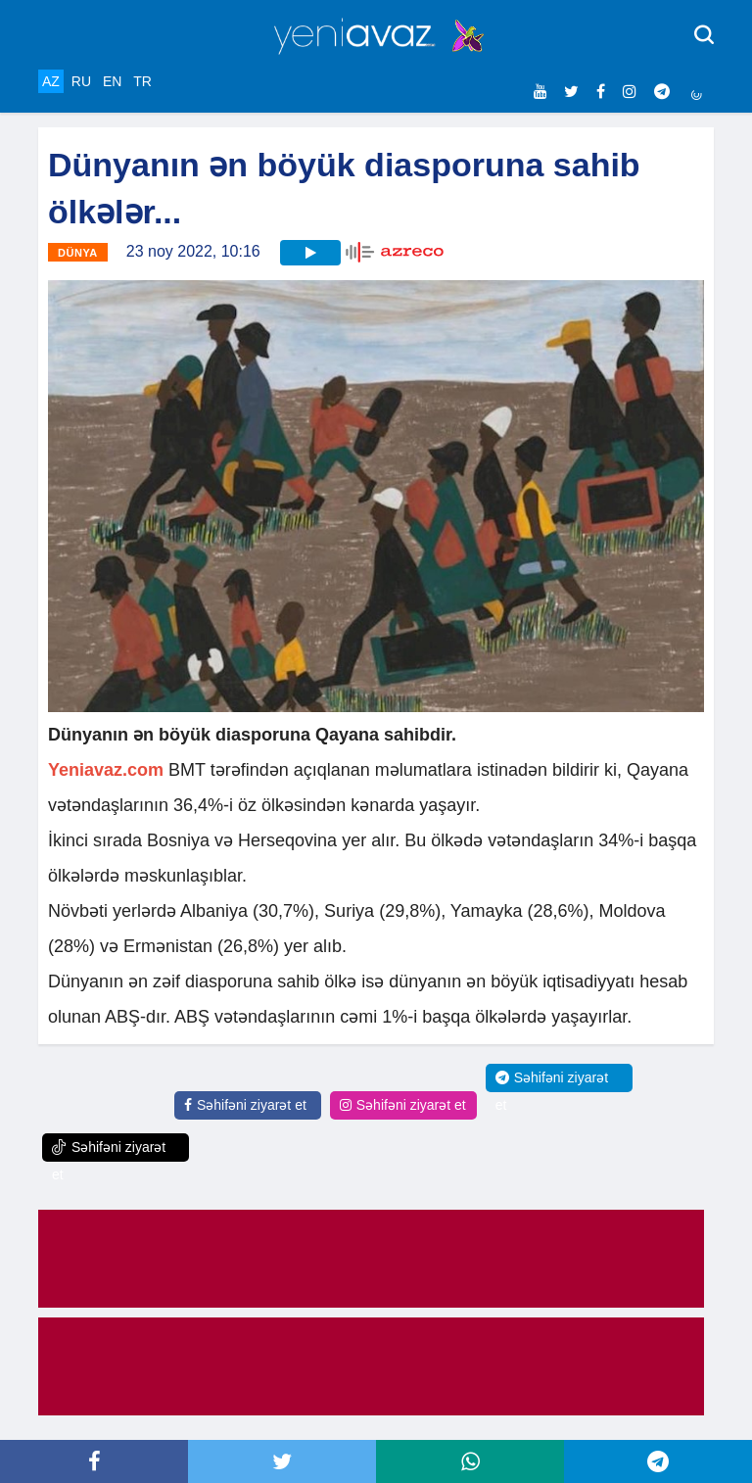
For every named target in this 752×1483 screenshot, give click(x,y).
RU (81, 81)
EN (112, 81)
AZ (51, 81)
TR (142, 81)
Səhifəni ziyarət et (245, 1105)
